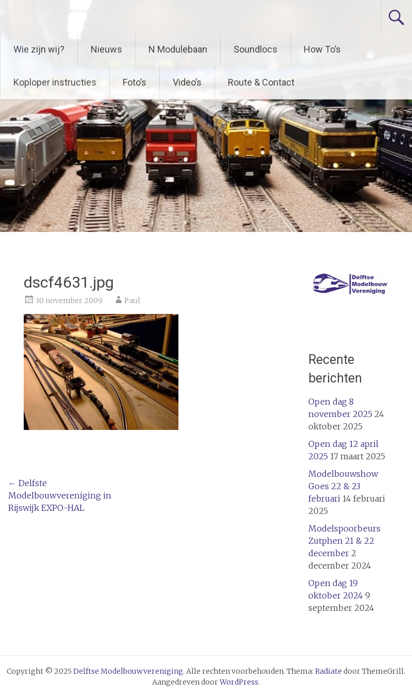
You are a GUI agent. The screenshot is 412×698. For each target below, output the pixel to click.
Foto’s (134, 82)
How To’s (322, 49)
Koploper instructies (54, 82)
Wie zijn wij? (38, 49)
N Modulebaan (178, 49)
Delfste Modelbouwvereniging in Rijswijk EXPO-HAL (59, 495)
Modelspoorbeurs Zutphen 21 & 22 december (344, 540)
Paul (132, 300)
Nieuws (106, 49)
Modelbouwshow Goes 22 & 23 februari (343, 486)
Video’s (187, 82)
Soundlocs (255, 49)
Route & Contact (261, 82)
